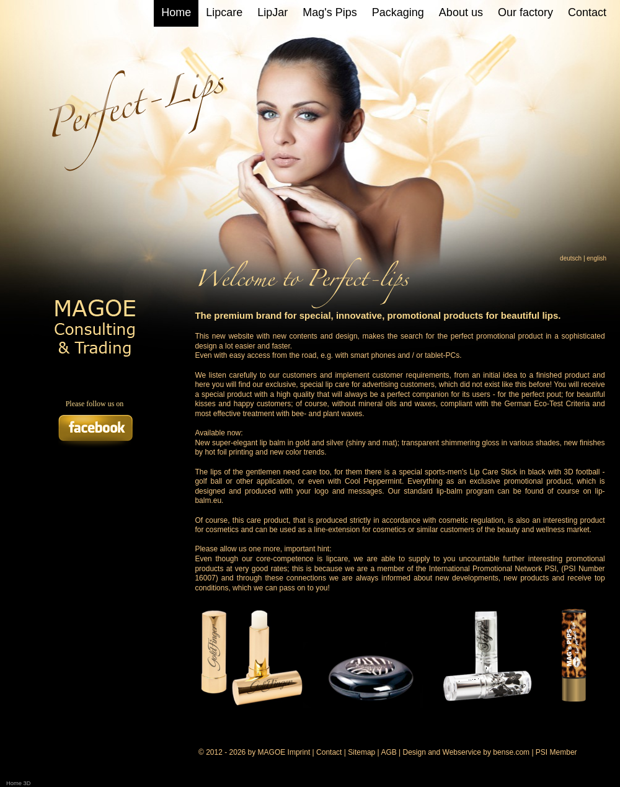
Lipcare (224, 12)
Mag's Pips (329, 12)
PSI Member (556, 752)
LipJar (272, 12)
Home (176, 12)
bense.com (511, 752)
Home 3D (18, 783)
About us (461, 12)
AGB (388, 752)
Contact (587, 12)
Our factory (525, 12)
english (596, 258)
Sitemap (361, 752)
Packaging (398, 12)
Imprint (299, 752)
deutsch (571, 258)
